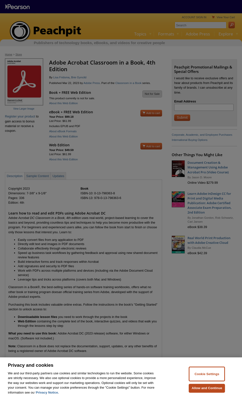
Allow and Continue (207, 391)
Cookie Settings (207, 377)
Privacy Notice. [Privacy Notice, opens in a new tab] (47, 396)
